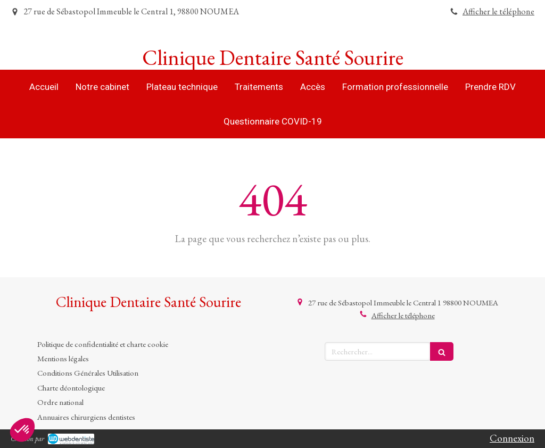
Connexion (512, 438)
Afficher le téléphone (498, 11)
